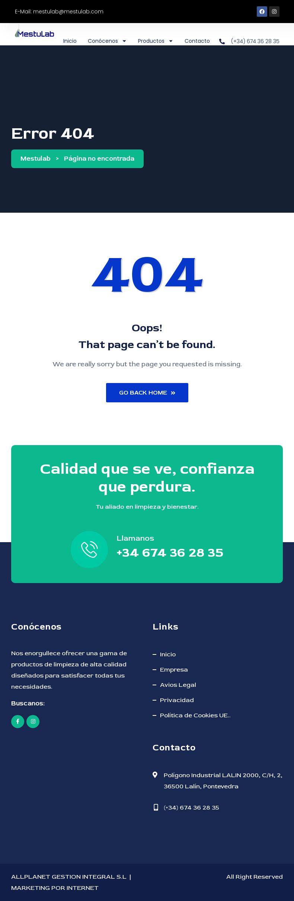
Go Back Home (147, 392)
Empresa (174, 669)
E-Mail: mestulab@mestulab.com (59, 11)
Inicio (70, 41)
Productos (155, 40)
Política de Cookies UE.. (195, 715)
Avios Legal (178, 685)
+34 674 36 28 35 (169, 552)
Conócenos (107, 40)
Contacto (197, 41)
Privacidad (177, 700)
